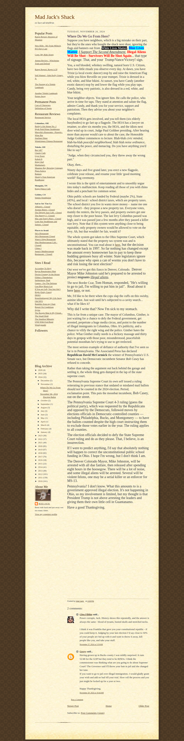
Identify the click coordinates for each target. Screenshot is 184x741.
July (43, 411)
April (43, 421)
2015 (40, 463)
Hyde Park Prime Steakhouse (47, 129)
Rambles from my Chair (45, 304)
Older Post (144, 705)
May (43, 418)
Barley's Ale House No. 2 (45, 126)
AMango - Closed (42, 206)
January (44, 432)
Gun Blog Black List (44, 286)
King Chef (39, 162)
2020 (40, 446)
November (45, 384)
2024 (40, 377)
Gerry (83, 651)
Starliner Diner (41, 138)
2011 (40, 477)
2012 (40, 474)
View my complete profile (46, 514)
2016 (40, 460)
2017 (40, 456)
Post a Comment (77, 700)
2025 (40, 373)
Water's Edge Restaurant (45, 239)
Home (109, 705)
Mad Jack (44, 504)
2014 (40, 467)
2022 (40, 439)
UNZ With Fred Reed (44, 322)
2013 (40, 471)
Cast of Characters (43, 105)
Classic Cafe (40, 153)
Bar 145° (38, 150)
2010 (40, 481)
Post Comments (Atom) (93, 713)
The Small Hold (41, 316)
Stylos (37, 310)
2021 (40, 442)
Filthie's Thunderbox (44, 277)
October (44, 400)
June (43, 414)
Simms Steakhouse (43, 198)
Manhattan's (40, 165)
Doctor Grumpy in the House (47, 274)
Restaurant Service (43, 117)
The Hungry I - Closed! (45, 215)
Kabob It (38, 159)
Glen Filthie (86, 614)
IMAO (38, 295)
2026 (40, 370)
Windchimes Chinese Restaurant (48, 141)
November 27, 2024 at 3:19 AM (91, 644)
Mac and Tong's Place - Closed (48, 218)
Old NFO (39, 301)
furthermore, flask (42, 280)
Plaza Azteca (40, 171)
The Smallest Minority (44, 319)
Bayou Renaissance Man (45, 271)
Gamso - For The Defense (46, 283)
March (44, 425)
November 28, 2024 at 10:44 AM (92, 693)
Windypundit (40, 325)
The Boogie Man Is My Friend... (48, 313)
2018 (40, 453)
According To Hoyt (43, 268)
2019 (40, 449)
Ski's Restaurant (42, 233)
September (45, 404)
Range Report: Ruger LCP (46, 69)
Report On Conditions (44, 307)
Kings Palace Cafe (43, 189)
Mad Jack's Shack (54, 17)
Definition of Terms (43, 108)
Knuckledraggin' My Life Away (48, 298)
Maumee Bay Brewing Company (49, 168)
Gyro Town (40, 156)
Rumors (38, 174)
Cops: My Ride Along (44, 54)
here (117, 244)
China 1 (38, 248)
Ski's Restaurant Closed (45, 236)
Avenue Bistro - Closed (45, 210)
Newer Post (73, 705)
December (45, 380)
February (45, 428)
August (44, 407)
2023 (40, 435)
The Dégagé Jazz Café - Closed (48, 212)
